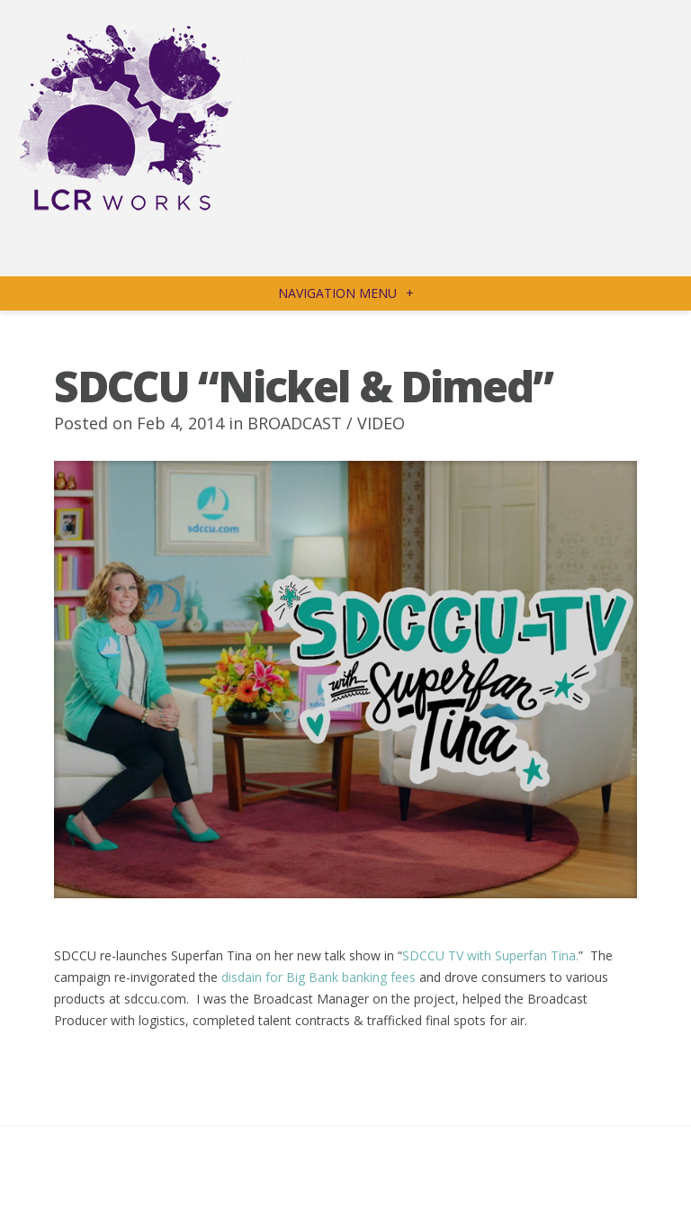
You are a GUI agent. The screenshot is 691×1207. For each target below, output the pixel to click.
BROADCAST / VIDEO (326, 423)
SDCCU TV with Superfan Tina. (490, 955)
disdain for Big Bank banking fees (318, 977)
